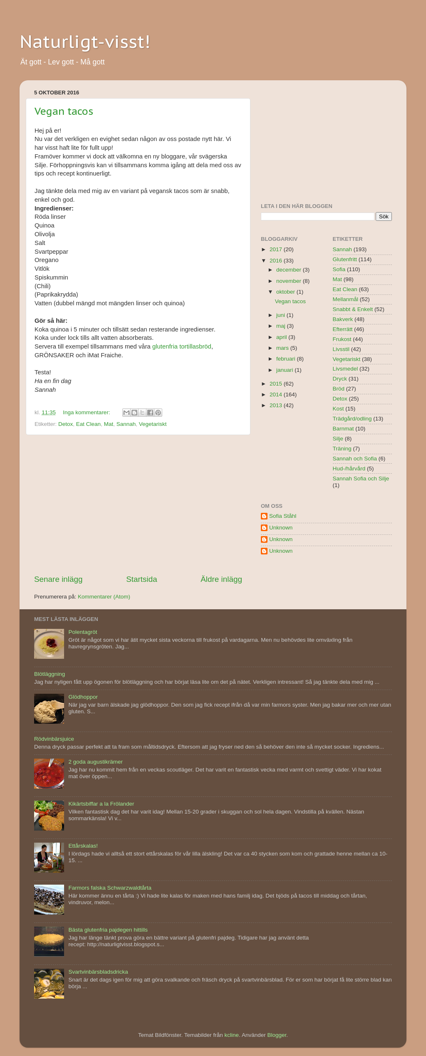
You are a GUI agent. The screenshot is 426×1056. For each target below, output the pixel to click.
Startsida (141, 579)
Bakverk (343, 319)
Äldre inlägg (221, 579)
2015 (277, 384)
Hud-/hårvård (349, 468)
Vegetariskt (153, 424)
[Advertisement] (138, 504)
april (282, 337)
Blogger (276, 1035)
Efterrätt (343, 329)
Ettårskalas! (83, 846)
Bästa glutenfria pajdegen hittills (108, 930)
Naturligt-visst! (85, 41)
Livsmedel (345, 369)
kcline (232, 1035)
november (289, 281)
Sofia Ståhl (282, 516)
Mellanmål (346, 299)
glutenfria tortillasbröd (181, 346)
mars (283, 348)
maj (281, 326)
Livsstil (341, 349)
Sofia (339, 269)
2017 (277, 249)
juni (281, 315)
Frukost (342, 339)
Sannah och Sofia (355, 458)
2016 (277, 260)
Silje (338, 438)
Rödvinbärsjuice (54, 739)
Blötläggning (49, 674)
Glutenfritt (345, 259)
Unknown (280, 527)
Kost (338, 409)
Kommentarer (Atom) (104, 597)
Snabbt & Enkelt (353, 309)
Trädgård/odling (352, 418)
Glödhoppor (83, 697)
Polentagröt (82, 632)
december (289, 270)
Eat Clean (88, 424)
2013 (277, 405)
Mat (109, 424)
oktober (286, 292)
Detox (65, 424)
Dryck (340, 379)
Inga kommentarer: (87, 412)
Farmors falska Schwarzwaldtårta (109, 888)
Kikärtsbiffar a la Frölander (101, 804)
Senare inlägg (58, 579)
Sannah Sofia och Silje (361, 478)
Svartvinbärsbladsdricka (98, 972)
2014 (277, 394)
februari (286, 359)
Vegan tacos (64, 111)
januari (285, 370)
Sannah (126, 424)
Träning (342, 448)
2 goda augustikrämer (95, 762)
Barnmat (343, 428)
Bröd (339, 389)
